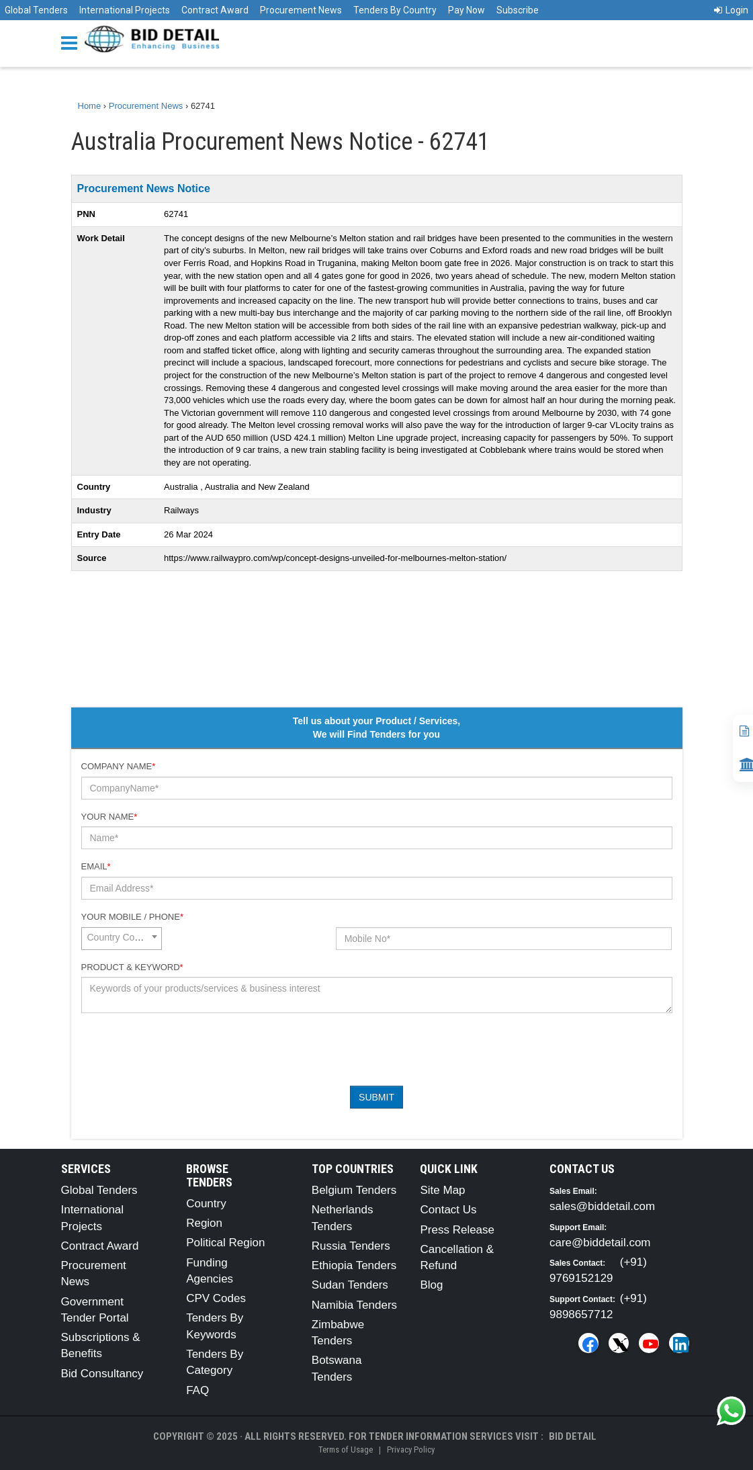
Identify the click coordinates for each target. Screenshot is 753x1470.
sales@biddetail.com (602, 1206)
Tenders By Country (395, 10)
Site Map (442, 1190)
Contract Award (215, 10)
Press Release (457, 1229)
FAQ (197, 1390)
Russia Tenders (351, 1246)
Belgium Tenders (354, 1190)
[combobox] (121, 938)
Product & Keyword (132, 967)
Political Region (225, 1242)
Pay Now (466, 10)
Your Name (109, 817)
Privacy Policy (411, 1449)
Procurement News (301, 10)
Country (206, 1203)
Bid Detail (572, 1436)
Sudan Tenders (350, 1285)
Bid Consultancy (102, 1373)
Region (204, 1223)
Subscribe (517, 10)
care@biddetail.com (600, 1242)
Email (96, 866)
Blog (431, 1285)
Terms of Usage (345, 1449)
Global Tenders (36, 10)
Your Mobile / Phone (132, 917)
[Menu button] (72, 42)
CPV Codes (216, 1298)
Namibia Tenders (354, 1305)
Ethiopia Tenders (354, 1265)
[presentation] (183, 1049)
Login (731, 10)
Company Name (118, 766)
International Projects (124, 10)
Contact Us (448, 1209)
